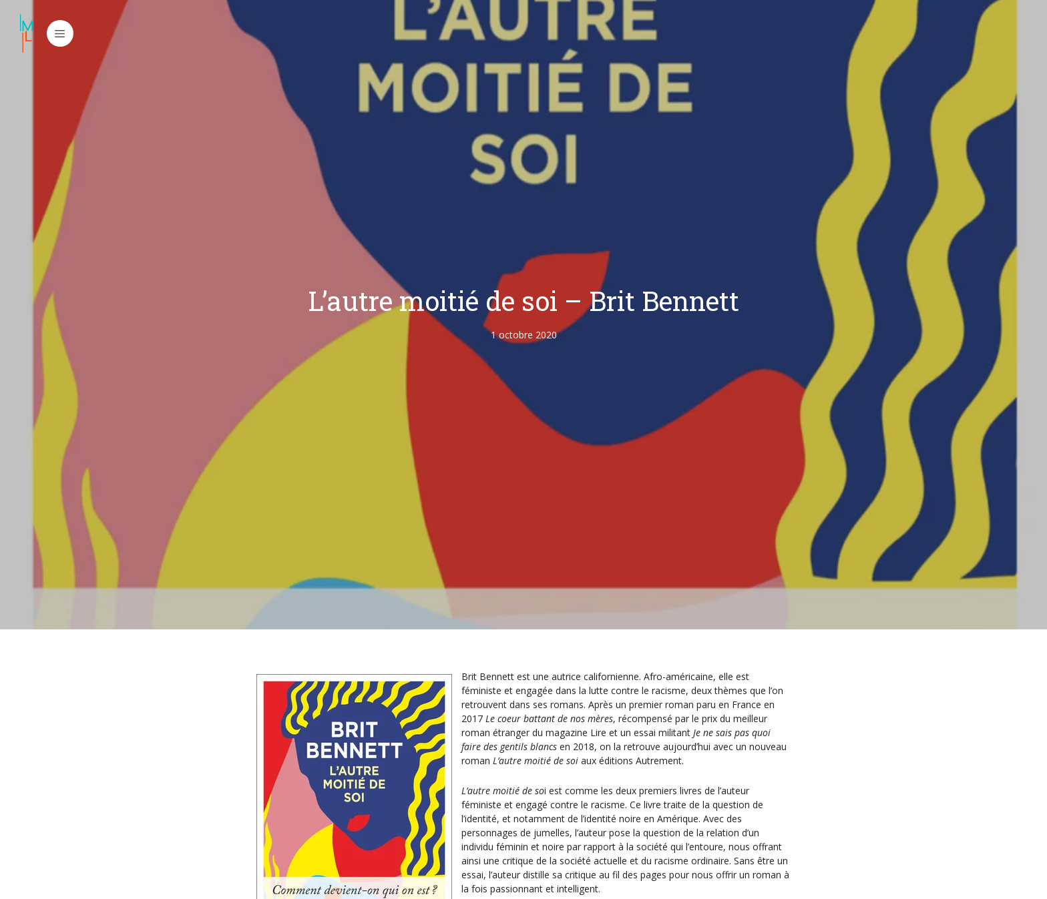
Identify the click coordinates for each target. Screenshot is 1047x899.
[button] (60, 33)
